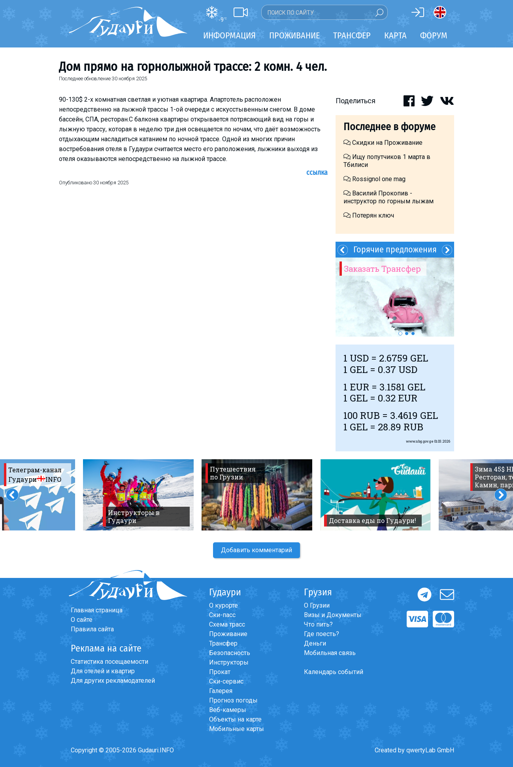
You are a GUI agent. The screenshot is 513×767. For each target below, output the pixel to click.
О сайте (81, 619)
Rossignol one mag (374, 179)
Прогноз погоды (233, 700)
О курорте (223, 605)
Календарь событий (333, 672)
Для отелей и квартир (103, 671)
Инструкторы (229, 662)
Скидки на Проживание (382, 142)
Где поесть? (321, 634)
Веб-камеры (227, 710)
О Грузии (317, 605)
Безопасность (229, 653)
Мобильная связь (330, 653)
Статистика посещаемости (109, 661)
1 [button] (400, 333)
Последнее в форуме (389, 127)
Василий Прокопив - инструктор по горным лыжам (388, 197)
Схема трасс (227, 624)
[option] (395, 297)
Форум (433, 35)
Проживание (228, 634)
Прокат (219, 672)
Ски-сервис (226, 681)
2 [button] (407, 333)
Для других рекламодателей (113, 680)
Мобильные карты (236, 729)
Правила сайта (92, 629)
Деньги (315, 643)
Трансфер (223, 643)
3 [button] (413, 333)
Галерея (220, 691)
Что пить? (318, 624)
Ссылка (317, 172)
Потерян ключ (368, 215)
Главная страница (97, 610)
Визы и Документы (333, 615)
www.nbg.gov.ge (420, 441)
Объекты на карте (235, 719)
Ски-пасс (222, 615)
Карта (395, 35)
